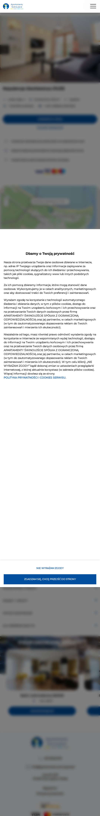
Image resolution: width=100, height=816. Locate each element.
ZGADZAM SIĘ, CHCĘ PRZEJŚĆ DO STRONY (50, 579)
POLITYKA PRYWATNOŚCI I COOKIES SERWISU (34, 377)
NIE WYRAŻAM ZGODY (50, 568)
